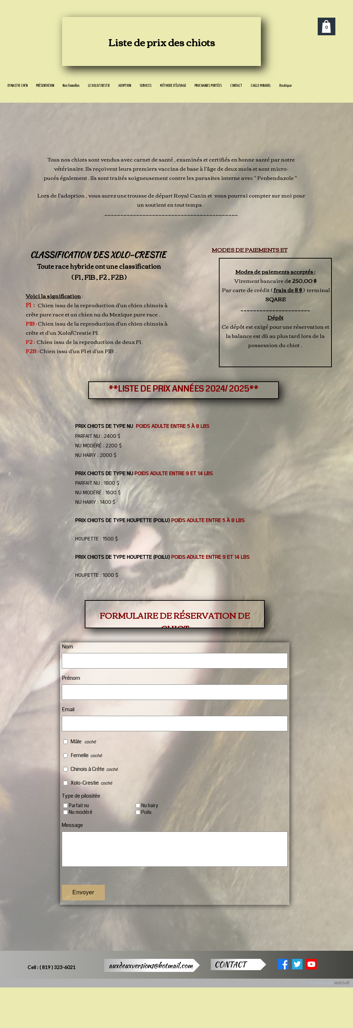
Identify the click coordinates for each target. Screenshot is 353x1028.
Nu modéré (80, 812)
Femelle (80, 755)
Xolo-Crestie (85, 783)
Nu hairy (149, 805)
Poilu (146, 812)
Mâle (77, 741)
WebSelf (341, 983)
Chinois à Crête (87, 769)
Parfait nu (79, 805)
